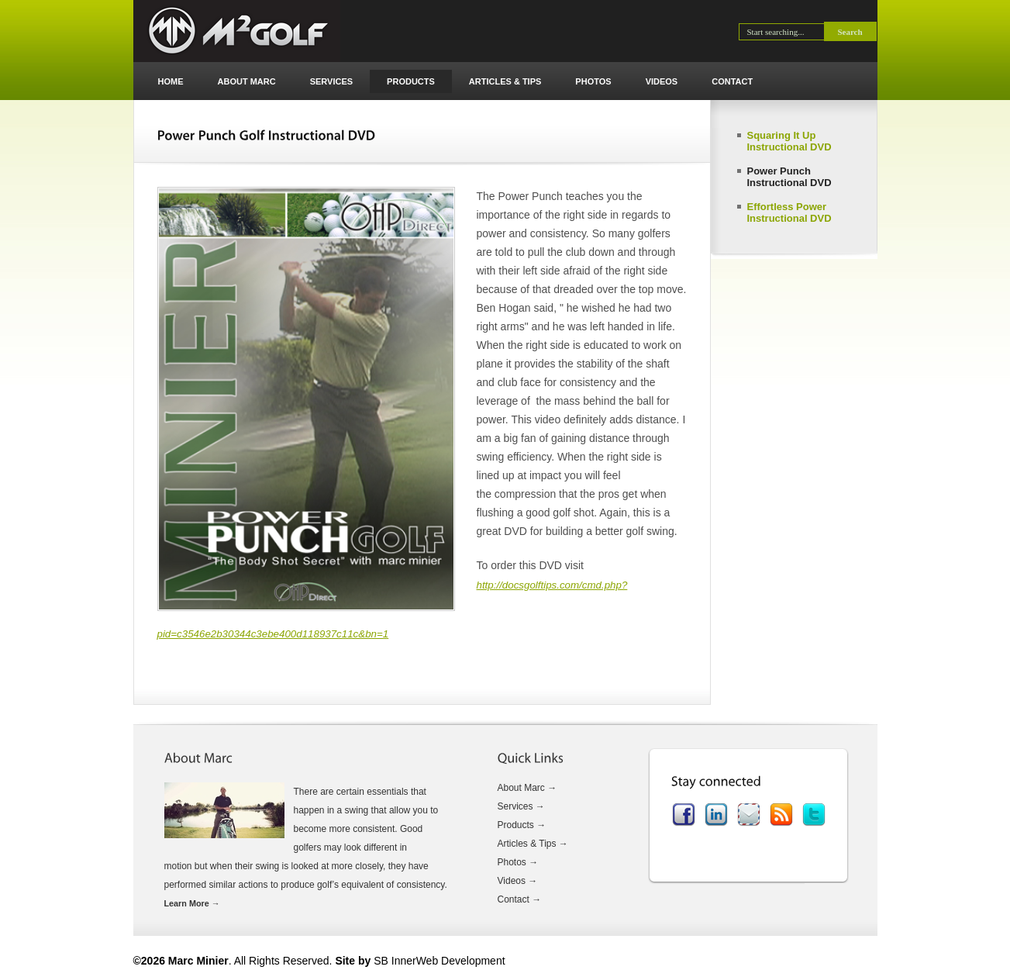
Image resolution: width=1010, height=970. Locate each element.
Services (331, 81)
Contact (732, 81)
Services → (521, 806)
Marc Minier (236, 31)
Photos (593, 81)
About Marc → (527, 787)
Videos (662, 81)
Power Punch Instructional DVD (789, 176)
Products (411, 81)
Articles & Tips (505, 81)
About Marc (247, 81)
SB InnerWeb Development (439, 960)
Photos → (518, 862)
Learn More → (192, 903)
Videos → (518, 880)
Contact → (520, 899)
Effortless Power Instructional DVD (789, 212)
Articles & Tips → (533, 843)
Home (171, 81)
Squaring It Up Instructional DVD (789, 141)
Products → (522, 825)
